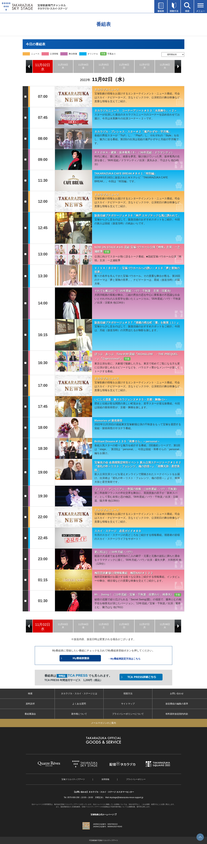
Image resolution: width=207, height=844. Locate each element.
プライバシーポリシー (136, 779)
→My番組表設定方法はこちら (124, 658)
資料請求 (30, 703)
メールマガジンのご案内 (103, 723)
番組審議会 (30, 714)
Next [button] (178, 66)
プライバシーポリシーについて (128, 714)
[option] (43, 66)
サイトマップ (128, 703)
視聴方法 (127, 693)
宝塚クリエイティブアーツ (73, 779)
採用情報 (105, 779)
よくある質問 (79, 703)
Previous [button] (29, 66)
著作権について (79, 714)
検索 (30, 693)
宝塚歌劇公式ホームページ (102, 814)
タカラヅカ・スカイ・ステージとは (79, 693)
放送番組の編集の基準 (176, 703)
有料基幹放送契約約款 (176, 714)
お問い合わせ (177, 693)
